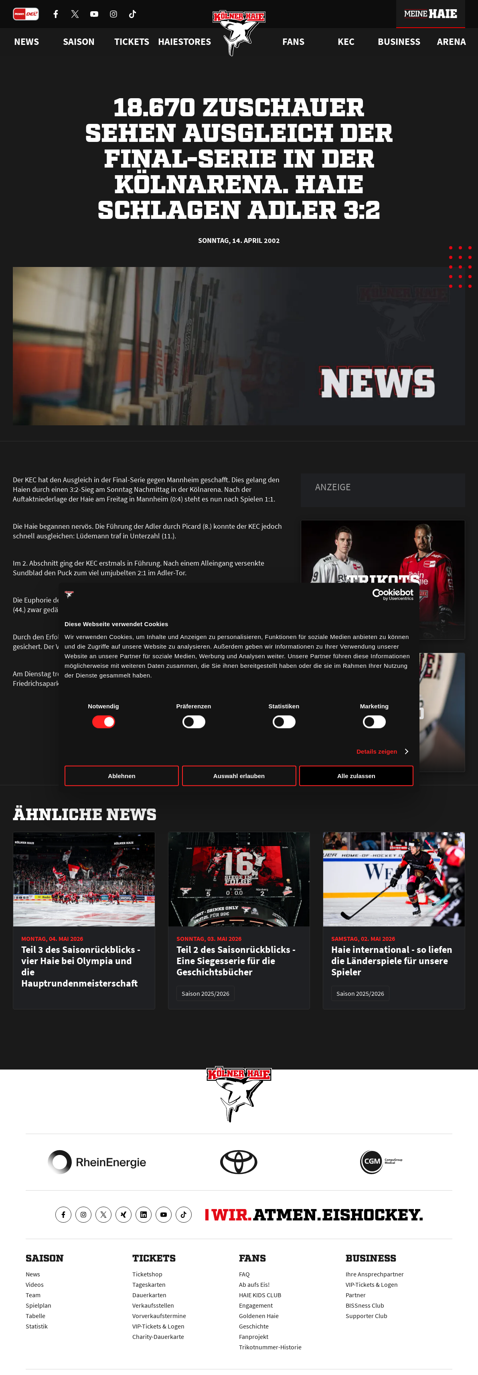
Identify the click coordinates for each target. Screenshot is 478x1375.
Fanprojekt (253, 1337)
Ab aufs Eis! (254, 1284)
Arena (451, 42)
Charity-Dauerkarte (158, 1337)
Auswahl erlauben (239, 775)
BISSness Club (365, 1305)
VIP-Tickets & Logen (158, 1326)
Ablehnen (121, 775)
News (33, 1274)
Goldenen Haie (259, 1316)
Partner (356, 1295)
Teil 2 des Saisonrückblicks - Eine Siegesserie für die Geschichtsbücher (236, 961)
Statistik (37, 1326)
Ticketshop (147, 1274)
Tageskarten (149, 1284)
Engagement (256, 1305)
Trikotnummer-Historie (270, 1347)
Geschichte (254, 1326)
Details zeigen (376, 751)
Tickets (131, 42)
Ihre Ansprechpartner (375, 1274)
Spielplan (38, 1305)
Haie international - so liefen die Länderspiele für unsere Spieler (391, 961)
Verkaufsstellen (153, 1305)
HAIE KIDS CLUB (260, 1295)
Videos (35, 1284)
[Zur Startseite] (239, 33)
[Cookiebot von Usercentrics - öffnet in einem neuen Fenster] (378, 595)
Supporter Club (366, 1316)
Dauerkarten (149, 1295)
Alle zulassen (356, 775)
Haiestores (184, 42)
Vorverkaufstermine (159, 1316)
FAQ (244, 1274)
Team (33, 1295)
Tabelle (35, 1316)
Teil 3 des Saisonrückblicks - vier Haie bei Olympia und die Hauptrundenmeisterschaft (80, 966)
